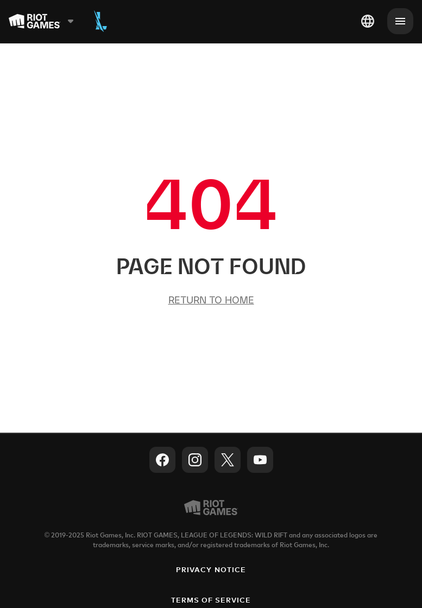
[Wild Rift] (100, 21)
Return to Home (211, 300)
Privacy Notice (211, 570)
